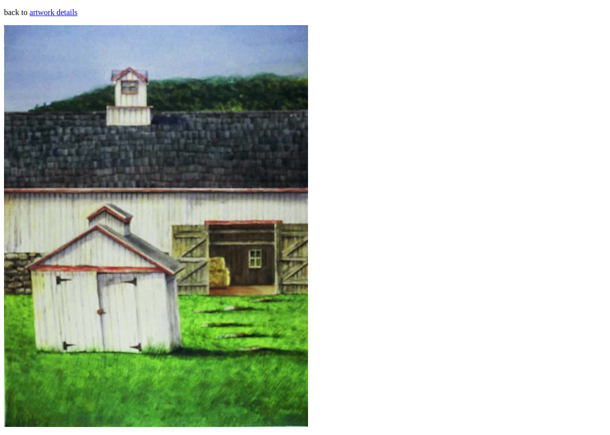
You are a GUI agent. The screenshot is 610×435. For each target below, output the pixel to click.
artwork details (54, 12)
